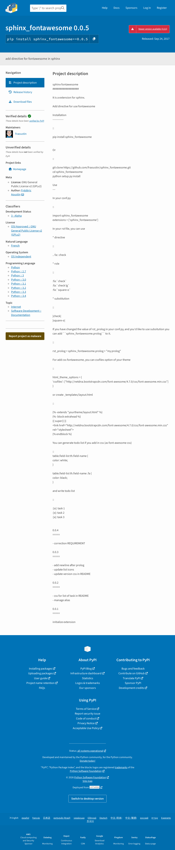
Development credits (131, 688)
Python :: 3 (17, 276)
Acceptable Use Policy (86, 728)
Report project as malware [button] (25, 336)
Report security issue (87, 714)
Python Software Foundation (86, 771)
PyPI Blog (86, 669)
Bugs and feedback (133, 669)
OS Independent (21, 257)
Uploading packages (40, 673)
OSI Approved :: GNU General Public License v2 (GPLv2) (26, 231)
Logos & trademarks (87, 683)
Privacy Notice (86, 723)
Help (105, 8)
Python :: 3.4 (18, 296)
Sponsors (131, 8)
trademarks (121, 767)
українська (79, 818)
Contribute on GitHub (131, 673)
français (36, 818)
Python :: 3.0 (18, 280)
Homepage (17, 169)
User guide (40, 678)
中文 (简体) (116, 818)
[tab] (25, 82)
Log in (147, 8)
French (15, 246)
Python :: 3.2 (18, 288)
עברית (155, 818)
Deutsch (103, 818)
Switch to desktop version (87, 799)
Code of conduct (86, 719)
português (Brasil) (61, 818)
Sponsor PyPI (133, 683)
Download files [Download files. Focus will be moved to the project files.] (20, 102)
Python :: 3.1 (18, 284)
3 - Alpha (16, 216)
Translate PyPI (131, 678)
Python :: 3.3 (18, 292)
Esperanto (166, 818)
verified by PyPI (36, 121)
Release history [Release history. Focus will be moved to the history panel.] (20, 92)
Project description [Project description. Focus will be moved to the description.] (22, 83)
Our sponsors (87, 688)
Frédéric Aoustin (21, 192)
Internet (16, 307)
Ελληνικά (92, 818)
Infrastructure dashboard (86, 673)
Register (162, 8)
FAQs (42, 688)
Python (15, 267)
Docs (117, 8)
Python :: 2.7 (18, 271)
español (25, 818)
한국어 (90, 821)
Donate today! (87, 761)
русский (144, 818)
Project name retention (40, 683)
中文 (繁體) (131, 818)
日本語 (46, 818)
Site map (87, 781)
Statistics (87, 678)
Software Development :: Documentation (26, 313)
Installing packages (40, 669)
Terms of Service (86, 709)
